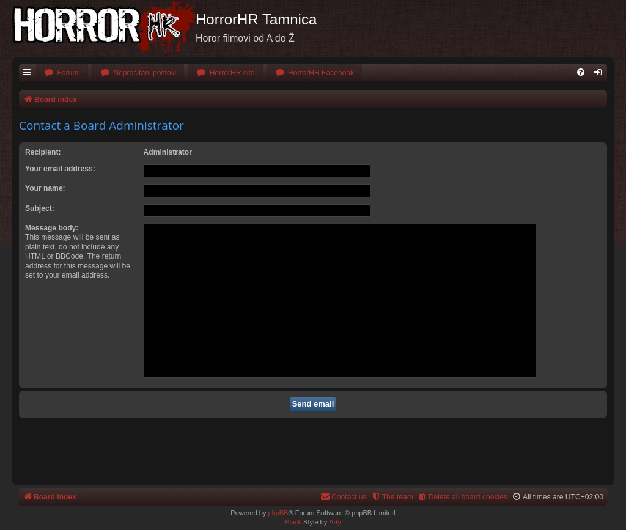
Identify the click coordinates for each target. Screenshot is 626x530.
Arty (335, 522)
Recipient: (43, 152)
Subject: (39, 208)
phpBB (278, 513)
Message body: (51, 228)
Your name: (45, 188)
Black (293, 522)
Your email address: (60, 168)
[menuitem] (62, 73)
